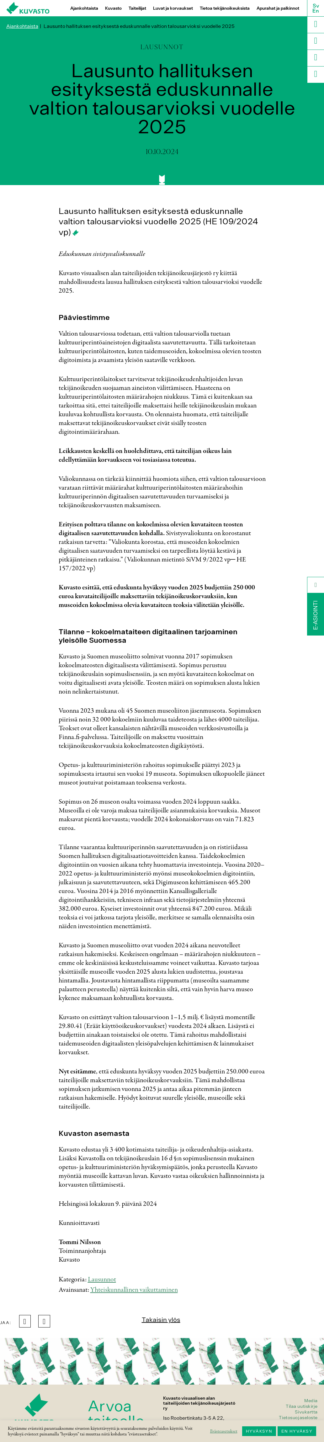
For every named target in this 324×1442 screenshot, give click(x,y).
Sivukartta (306, 1411)
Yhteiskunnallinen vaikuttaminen (134, 1290)
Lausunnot (102, 1279)
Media (311, 1400)
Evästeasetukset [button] (223, 1431)
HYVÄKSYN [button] (259, 1431)
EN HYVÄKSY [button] (296, 1431)
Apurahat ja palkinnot (278, 8)
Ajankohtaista (84, 8)
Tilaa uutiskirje (302, 1406)
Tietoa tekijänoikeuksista (225, 8)
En (315, 10)
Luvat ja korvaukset (173, 8)
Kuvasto (113, 8)
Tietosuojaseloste (298, 1417)
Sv (316, 5)
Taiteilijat (137, 8)
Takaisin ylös (161, 1319)
